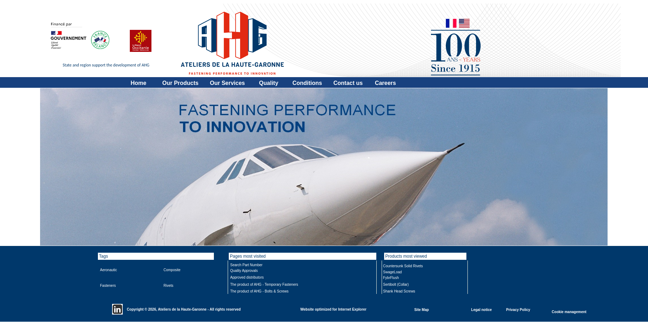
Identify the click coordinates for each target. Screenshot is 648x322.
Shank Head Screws (399, 291)
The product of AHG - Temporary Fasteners (264, 284)
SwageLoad (392, 272)
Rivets (168, 286)
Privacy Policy (518, 309)
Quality (268, 83)
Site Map (421, 309)
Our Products (180, 83)
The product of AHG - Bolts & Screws (259, 291)
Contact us (348, 83)
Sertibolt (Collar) (396, 284)
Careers (385, 83)
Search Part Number (246, 265)
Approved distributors (247, 277)
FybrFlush (391, 278)
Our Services (227, 83)
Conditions (307, 83)
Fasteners (108, 286)
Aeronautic (108, 270)
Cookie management (569, 311)
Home (138, 83)
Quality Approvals (244, 271)
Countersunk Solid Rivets (403, 266)
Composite (172, 270)
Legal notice (481, 309)
